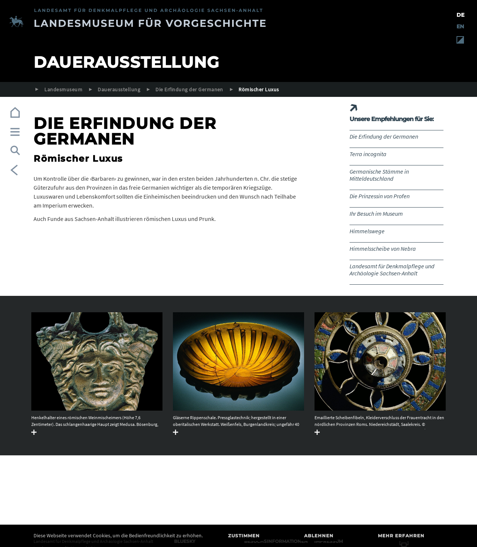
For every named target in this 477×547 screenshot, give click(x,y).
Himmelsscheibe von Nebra (383, 248)
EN (460, 26)
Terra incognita (368, 154)
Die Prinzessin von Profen (380, 196)
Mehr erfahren (401, 535)
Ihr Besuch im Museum (376, 213)
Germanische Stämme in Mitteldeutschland (379, 175)
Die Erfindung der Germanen (189, 89)
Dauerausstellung (119, 89)
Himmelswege (367, 231)
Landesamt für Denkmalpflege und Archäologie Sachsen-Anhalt (392, 269)
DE (460, 15)
